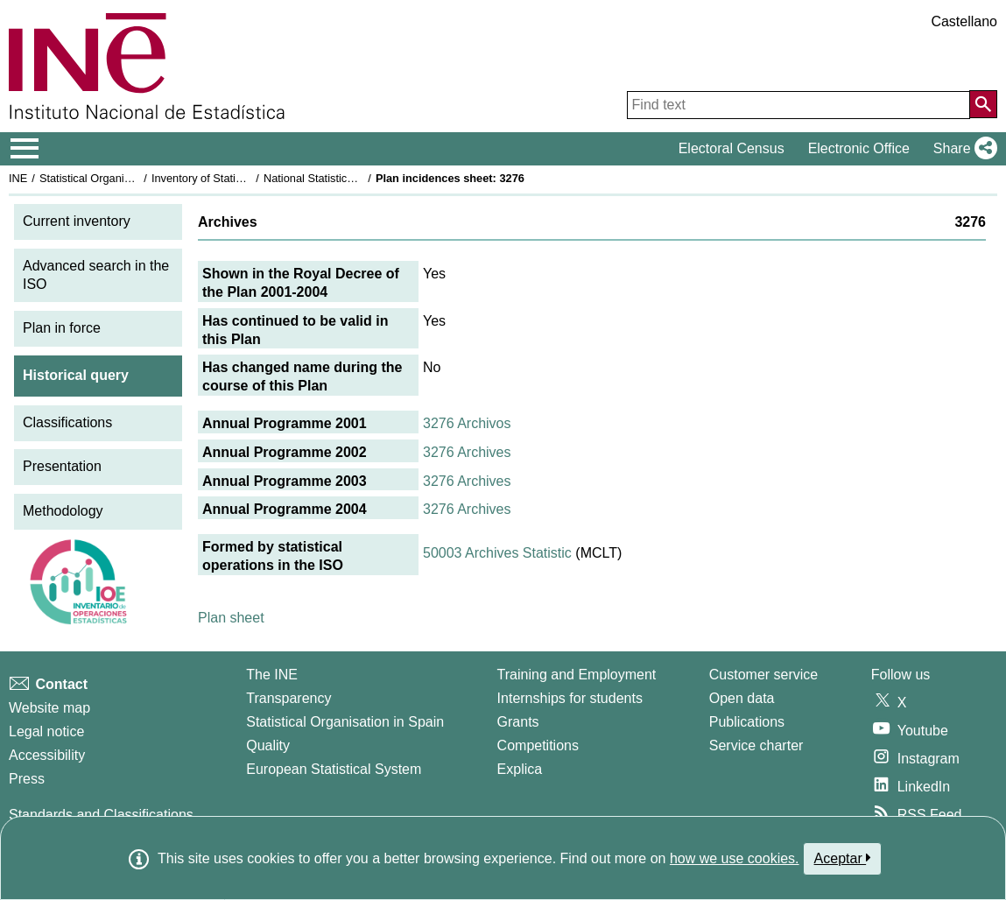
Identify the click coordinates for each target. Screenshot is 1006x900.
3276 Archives (467, 452)
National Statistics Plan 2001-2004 (349, 178)
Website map (49, 707)
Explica (520, 769)
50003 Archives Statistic (497, 552)
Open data (742, 698)
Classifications (67, 422)
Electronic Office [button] (859, 148)
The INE (272, 674)
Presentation (62, 466)
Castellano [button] (964, 21)
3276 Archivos (467, 423)
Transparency (288, 698)
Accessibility (47, 755)
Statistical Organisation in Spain (118, 178)
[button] (961, 149)
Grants (518, 721)
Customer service (763, 674)
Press (27, 778)
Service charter (756, 745)
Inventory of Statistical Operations (235, 178)
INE (18, 178)
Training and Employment (577, 674)
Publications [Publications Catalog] (746, 721)
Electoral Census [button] (731, 148)
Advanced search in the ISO (96, 275)
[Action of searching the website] (983, 104)
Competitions (538, 745)
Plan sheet (231, 617)
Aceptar (842, 858)
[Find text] (798, 105)
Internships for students (570, 698)
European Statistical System (333, 769)
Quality (268, 745)
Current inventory (76, 221)
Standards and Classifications (101, 814)
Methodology (63, 510)
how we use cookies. (734, 858)
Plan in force (62, 327)
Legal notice (46, 731)
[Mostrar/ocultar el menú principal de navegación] (25, 149)
